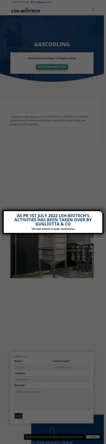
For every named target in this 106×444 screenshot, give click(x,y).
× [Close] (102, 211)
